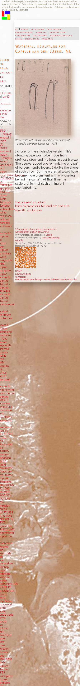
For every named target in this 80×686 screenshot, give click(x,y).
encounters (32, 38)
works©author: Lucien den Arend (32, 231)
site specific (55, 28)
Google (49, 234)
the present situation (30, 202)
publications (22, 35)
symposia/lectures (61, 35)
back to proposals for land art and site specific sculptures (42, 208)
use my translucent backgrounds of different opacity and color (46, 279)
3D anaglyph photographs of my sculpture (36, 229)
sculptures (37, 28)
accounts (47, 38)
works (24, 28)
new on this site (23, 273)
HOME (18, 271)
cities (18, 38)
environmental (24, 32)
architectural (58, 32)
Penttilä (19, 240)
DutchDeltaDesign (51, 237)
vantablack (20, 276)
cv (16, 28)
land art (41, 32)
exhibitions (40, 35)
